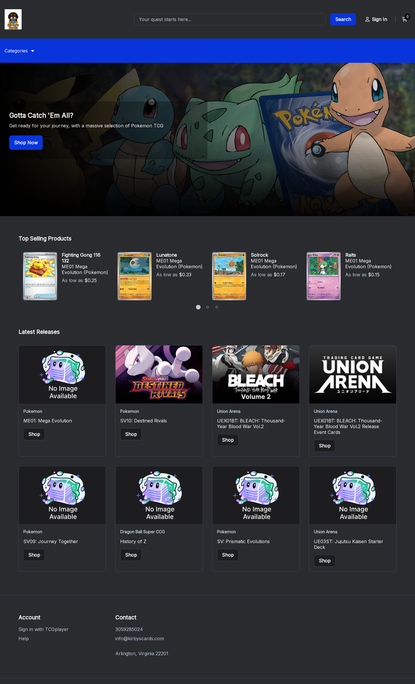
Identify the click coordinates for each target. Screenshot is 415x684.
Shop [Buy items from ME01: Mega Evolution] (34, 385)
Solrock (259, 205)
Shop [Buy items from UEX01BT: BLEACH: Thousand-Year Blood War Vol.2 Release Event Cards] (325, 396)
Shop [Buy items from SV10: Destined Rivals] (131, 385)
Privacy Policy (131, 656)
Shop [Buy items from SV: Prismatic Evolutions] (228, 505)
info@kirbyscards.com (139, 589)
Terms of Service (174, 656)
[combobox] (230, 19)
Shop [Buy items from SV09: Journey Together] (34, 505)
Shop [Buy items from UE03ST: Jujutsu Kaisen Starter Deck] (325, 511)
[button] (198, 257)
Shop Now (26, 118)
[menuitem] (19, 51)
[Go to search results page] (343, 19)
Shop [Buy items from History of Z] (131, 505)
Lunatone (166, 205)
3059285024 (129, 580)
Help (23, 589)
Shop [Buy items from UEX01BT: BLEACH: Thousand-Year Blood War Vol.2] (228, 390)
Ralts (350, 205)
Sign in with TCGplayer (43, 580)
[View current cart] (404, 19)
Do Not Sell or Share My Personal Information (253, 656)
